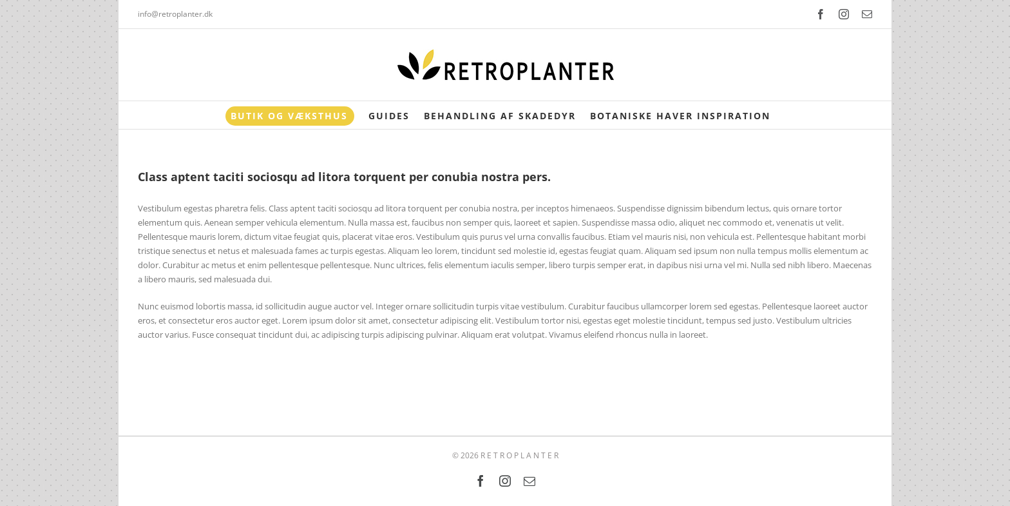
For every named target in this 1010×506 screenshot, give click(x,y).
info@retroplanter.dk (175, 13)
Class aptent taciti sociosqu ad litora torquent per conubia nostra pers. (344, 176)
